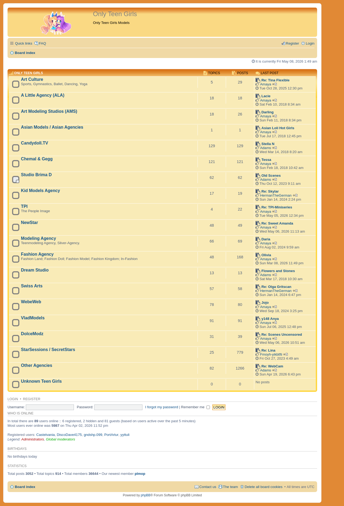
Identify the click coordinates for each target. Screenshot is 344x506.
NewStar (29, 222)
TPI (24, 206)
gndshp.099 (93, 435)
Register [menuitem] (292, 43)
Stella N (267, 144)
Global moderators (60, 439)
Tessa (266, 160)
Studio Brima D (36, 174)
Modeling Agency (38, 238)
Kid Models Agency (40, 190)
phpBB (145, 495)
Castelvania (45, 435)
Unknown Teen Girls (41, 381)
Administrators (32, 439)
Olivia (266, 255)
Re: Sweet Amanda (277, 223)
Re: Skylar (270, 191)
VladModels (33, 318)
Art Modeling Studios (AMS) (49, 111)
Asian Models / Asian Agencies (52, 127)
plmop (140, 474)
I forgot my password (161, 407)
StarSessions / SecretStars (48, 349)
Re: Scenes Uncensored (281, 334)
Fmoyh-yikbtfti (271, 354)
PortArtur (111, 435)
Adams (265, 148)
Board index (25, 487)
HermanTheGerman (276, 195)
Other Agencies (36, 365)
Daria (265, 239)
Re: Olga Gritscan (276, 287)
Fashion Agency (37, 254)
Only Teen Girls (28, 73)
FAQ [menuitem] (42, 43)
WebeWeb (31, 301)
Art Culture (32, 79)
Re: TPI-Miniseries (276, 207)
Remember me (195, 407)
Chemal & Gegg (37, 159)
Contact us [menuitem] (207, 487)
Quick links (23, 43)
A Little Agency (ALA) (42, 95)
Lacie (266, 96)
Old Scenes (271, 176)
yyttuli (125, 435)
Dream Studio (35, 270)
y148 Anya (270, 319)
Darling (267, 112)
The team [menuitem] (230, 487)
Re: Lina (268, 350)
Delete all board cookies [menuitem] (263, 487)
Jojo (265, 303)
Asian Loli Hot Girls (277, 128)
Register (31, 399)
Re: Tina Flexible (275, 80)
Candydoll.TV (34, 143)
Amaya (265, 84)
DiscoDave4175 (69, 435)
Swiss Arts (31, 286)
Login (13, 399)
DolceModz (32, 333)
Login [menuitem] (310, 43)
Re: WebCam (272, 366)
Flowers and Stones (278, 271)
